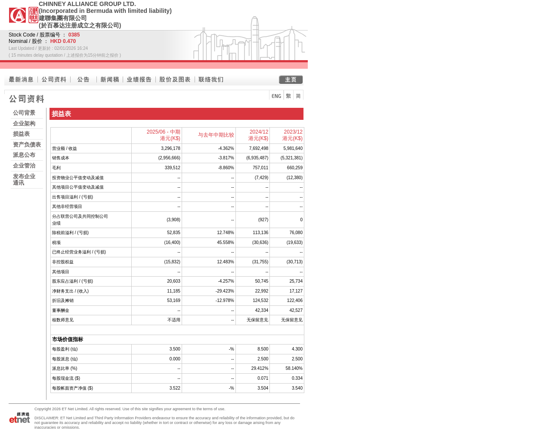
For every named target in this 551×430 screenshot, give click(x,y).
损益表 (21, 134)
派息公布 (24, 155)
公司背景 (24, 113)
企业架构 (24, 123)
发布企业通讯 (24, 179)
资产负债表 (27, 144)
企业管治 (24, 165)
